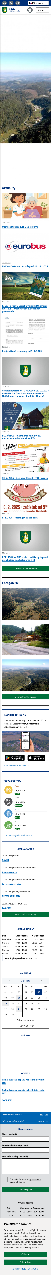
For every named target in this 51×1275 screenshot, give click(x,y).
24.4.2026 (6, 908)
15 (5, 1003)
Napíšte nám (43, 1121)
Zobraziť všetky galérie (25, 696)
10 (19, 997)
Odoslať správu (26, 1189)
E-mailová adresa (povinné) (15, 1145)
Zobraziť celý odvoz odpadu (17, 835)
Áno (42, 1114)
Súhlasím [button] (25, 1254)
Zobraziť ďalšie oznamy (25, 914)
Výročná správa (9, 872)
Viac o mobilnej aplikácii (15, 765)
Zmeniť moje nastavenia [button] (25, 1268)
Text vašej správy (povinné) (15, 1156)
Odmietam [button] (25, 1262)
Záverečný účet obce (11, 884)
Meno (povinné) (9, 1134)
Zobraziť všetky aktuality (25, 568)
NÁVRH (5, 859)
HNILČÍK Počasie (25, 1050)
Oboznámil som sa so (25, 1180)
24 (19, 1009)
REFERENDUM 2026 (11, 896)
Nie (47, 1114)
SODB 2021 (7, 1100)
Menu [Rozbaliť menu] (42, 9)
